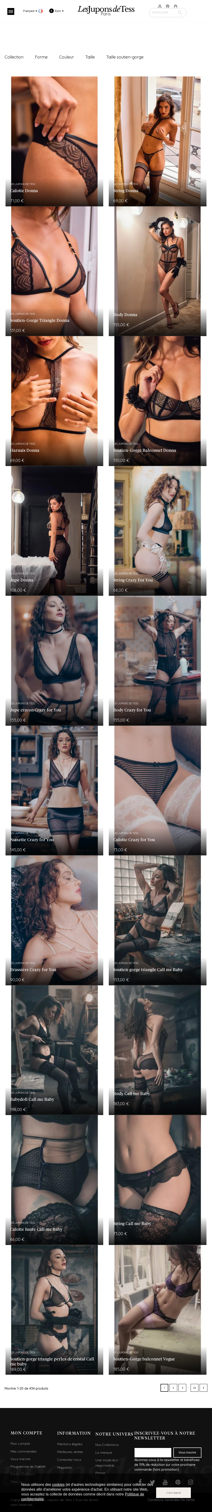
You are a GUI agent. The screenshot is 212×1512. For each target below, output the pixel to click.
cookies (58, 1485)
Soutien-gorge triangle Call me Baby (148, 970)
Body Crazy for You (132, 710)
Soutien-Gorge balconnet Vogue (144, 1359)
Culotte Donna (24, 191)
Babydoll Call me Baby (32, 1100)
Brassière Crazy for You (33, 970)
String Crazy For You (133, 580)
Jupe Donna (21, 580)
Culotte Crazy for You (134, 840)
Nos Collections (107, 1445)
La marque (103, 1452)
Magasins (64, 1467)
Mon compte (20, 1444)
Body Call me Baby (131, 1094)
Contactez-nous (69, 1460)
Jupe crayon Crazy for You (35, 710)
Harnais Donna (24, 451)
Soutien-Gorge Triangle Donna (39, 321)
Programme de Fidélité (28, 1466)
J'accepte (173, 1492)
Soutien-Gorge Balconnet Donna (144, 451)
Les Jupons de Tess (22, 184)
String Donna (125, 191)
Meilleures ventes (70, 1452)
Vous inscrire (20, 1459)
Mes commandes (24, 1451)
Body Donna (125, 315)
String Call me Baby (132, 1224)
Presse (100, 1473)
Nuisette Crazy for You (32, 840)
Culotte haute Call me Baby (36, 1230)
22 (194, 1387)
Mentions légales (69, 1444)
